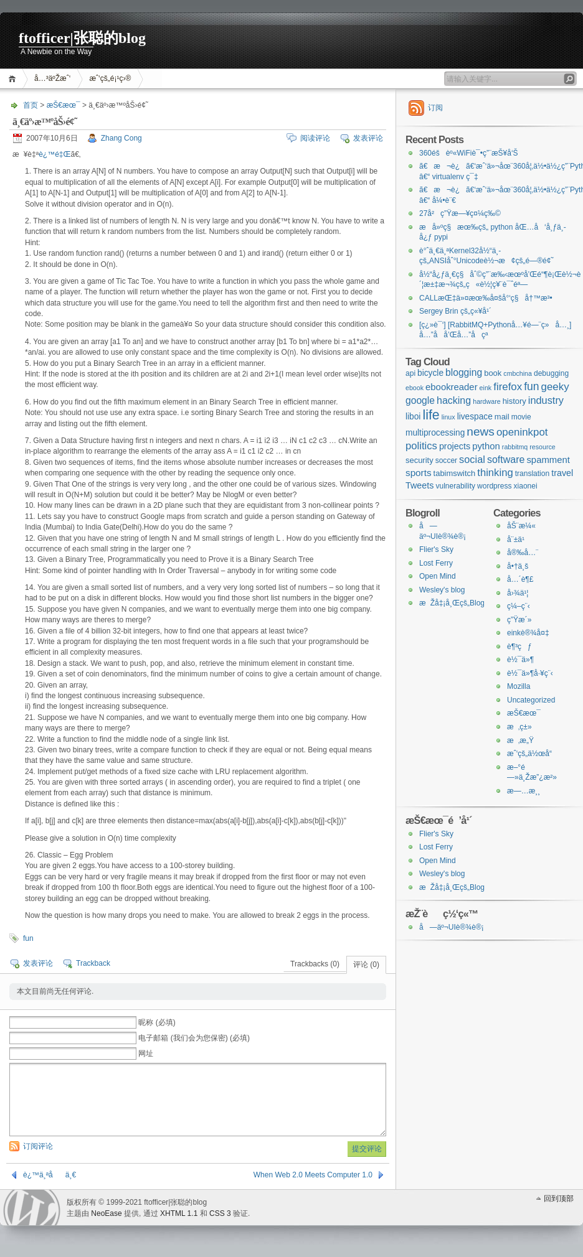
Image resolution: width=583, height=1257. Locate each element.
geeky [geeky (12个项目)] (555, 387)
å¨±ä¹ (519, 539)
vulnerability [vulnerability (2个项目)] (455, 486)
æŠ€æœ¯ (63, 105)
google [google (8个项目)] (420, 400)
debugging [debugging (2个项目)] (551, 373)
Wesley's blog (442, 590)
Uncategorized (531, 700)
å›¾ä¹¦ (517, 593)
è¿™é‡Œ (54, 154)
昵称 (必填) (156, 1022)
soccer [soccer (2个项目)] (446, 460)
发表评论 (368, 138)
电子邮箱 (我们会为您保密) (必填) (194, 1038)
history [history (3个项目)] (514, 401)
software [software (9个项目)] (506, 459)
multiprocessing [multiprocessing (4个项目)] (435, 432)
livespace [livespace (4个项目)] (475, 416)
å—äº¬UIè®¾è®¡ (451, 927)
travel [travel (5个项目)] (562, 473)
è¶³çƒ (519, 646)
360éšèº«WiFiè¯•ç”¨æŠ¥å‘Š (468, 153)
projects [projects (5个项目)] (454, 446)
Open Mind (437, 576)
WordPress (31, 1207)
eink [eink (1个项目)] (486, 387)
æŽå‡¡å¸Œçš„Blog (452, 603)
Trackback (93, 963)
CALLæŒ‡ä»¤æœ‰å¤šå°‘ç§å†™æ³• (485, 298)
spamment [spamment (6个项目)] (547, 460)
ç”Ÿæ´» (519, 619)
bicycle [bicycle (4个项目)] (430, 373)
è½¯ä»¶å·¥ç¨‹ (530, 673)
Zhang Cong (121, 138)
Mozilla (518, 686)
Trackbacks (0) (314, 964)
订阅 (435, 107)
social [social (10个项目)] (472, 459)
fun (28, 938)
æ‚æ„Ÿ (520, 740)
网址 (145, 1053)
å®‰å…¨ (522, 552)
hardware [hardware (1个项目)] (486, 401)
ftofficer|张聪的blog (82, 38)
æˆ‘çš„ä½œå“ (532, 753)
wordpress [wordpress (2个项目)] (494, 486)
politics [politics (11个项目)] (421, 446)
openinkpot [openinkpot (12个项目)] (522, 432)
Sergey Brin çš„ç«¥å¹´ (455, 311)
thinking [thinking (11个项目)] (495, 473)
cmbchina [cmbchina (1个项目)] (517, 373)
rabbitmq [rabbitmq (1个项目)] (515, 447)
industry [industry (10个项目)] (546, 400)
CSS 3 (220, 1213)
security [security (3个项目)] (419, 460)
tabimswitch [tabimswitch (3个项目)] (455, 473)
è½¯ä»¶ (520, 659)
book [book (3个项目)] (492, 373)
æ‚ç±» (519, 726)
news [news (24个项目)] (481, 431)
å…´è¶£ (520, 579)
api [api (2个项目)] (410, 373)
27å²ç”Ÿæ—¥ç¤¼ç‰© (460, 213)
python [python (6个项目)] (486, 446)
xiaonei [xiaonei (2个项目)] (526, 486)
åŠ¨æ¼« (521, 525)
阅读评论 (315, 138)
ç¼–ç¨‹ (518, 606)
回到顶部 (559, 1198)
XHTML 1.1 (178, 1213)
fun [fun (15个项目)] (531, 386)
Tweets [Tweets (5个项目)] (419, 485)
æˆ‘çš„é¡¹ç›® (110, 78)
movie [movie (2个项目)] (521, 417)
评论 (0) (366, 964)
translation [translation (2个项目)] (532, 473)
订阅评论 (38, 1146)
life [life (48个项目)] (430, 415)
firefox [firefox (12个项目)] (507, 387)
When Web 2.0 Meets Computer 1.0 (313, 1175)
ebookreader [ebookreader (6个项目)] (451, 387)
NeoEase (106, 1213)
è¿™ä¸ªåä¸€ (49, 1175)
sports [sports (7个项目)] (418, 472)
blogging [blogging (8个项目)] (463, 372)
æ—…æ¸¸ (523, 791)
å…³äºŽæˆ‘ (52, 78)
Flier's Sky (436, 549)
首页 (14, 78)
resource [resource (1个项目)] (542, 447)
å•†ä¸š (517, 566)
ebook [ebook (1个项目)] (414, 387)
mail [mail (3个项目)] (502, 416)
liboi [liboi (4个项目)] (412, 416)
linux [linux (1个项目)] (448, 417)
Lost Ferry (436, 563)
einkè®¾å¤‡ (528, 632)
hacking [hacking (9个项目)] (454, 400)
